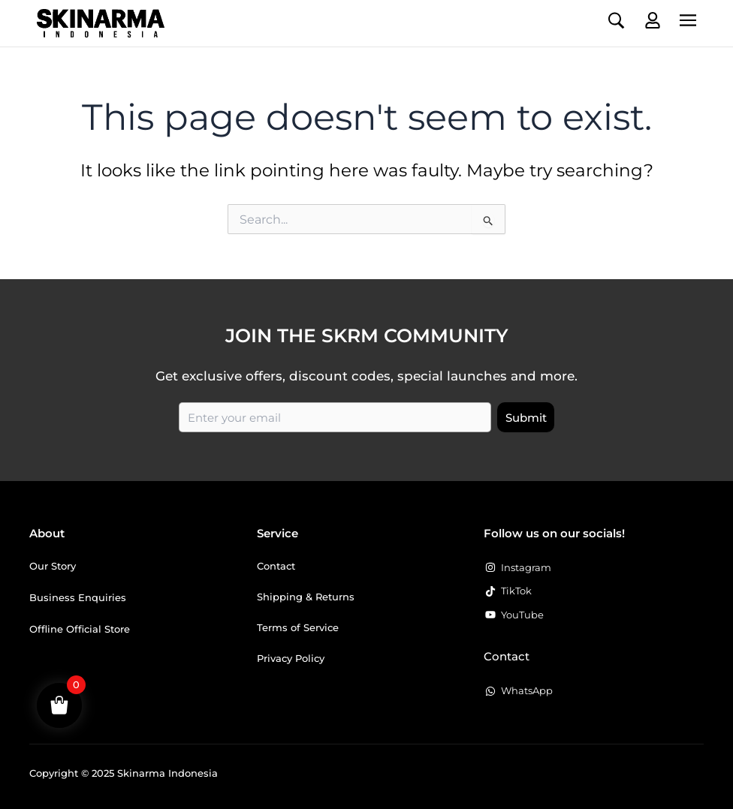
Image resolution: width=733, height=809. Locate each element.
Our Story (52, 566)
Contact (276, 566)
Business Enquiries (77, 597)
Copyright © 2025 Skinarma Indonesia (123, 773)
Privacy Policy (290, 658)
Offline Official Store (79, 629)
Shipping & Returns (305, 597)
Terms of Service (298, 627)
